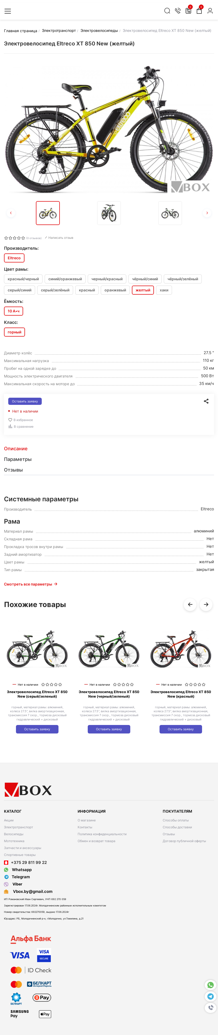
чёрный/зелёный (182, 279)
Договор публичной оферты (184, 841)
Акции (9, 820)
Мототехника (14, 841)
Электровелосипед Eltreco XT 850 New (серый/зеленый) (37, 694)
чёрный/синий (145, 279)
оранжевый (115, 290)
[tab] (109, 448)
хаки (164, 290)
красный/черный (23, 279)
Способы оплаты (176, 820)
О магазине (87, 820)
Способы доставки (177, 827)
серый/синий (19, 290)
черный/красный (107, 279)
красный (87, 290)
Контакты (85, 827)
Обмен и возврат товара (96, 841)
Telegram (17, 877)
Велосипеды (13, 834)
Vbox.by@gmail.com (31, 891)
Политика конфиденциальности (102, 834)
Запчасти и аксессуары (22, 848)
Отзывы (169, 834)
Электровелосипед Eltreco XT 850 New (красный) (180, 694)
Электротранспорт (18, 827)
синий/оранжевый (65, 279)
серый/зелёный (55, 290)
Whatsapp (18, 869)
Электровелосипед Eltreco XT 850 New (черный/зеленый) (109, 694)
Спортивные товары (20, 855)
